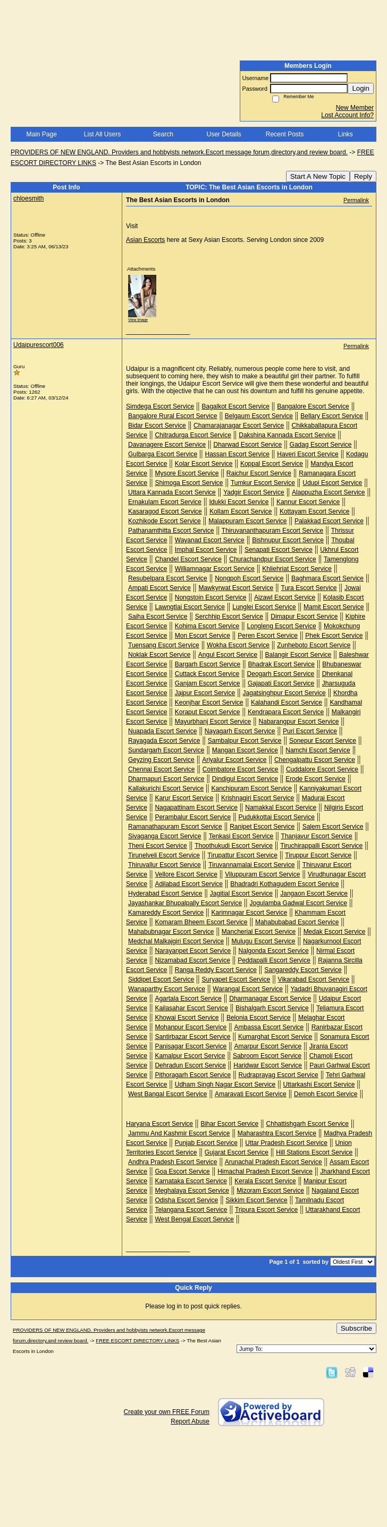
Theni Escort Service (157, 845)
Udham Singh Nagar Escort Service (225, 1084)
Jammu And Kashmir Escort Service (179, 1133)
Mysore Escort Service (186, 473)
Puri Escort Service (310, 731)
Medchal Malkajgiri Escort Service (176, 941)
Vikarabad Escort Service (314, 979)
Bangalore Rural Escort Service (172, 416)
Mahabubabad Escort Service (297, 922)
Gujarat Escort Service (236, 1152)
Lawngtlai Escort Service (189, 607)
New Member (355, 107)
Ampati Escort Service (159, 588)
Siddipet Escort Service (161, 979)
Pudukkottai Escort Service (277, 817)
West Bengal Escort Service (194, 1219)
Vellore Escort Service (186, 874)
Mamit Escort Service (334, 607)
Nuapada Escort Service (162, 731)
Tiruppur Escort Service (318, 855)
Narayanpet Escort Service (193, 951)
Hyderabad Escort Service (165, 893)
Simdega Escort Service (160, 406)
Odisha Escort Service (186, 1200)
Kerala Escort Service (265, 1181)
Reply (363, 176)
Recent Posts (285, 134)
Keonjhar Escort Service (209, 702)
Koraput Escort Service (207, 712)
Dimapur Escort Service (304, 616)
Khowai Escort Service (186, 1017)
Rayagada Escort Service (164, 740)
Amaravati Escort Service (251, 1094)
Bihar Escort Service (229, 1123)
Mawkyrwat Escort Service (235, 588)
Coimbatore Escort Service (241, 769)
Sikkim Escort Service (257, 1200)
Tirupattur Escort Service (242, 855)
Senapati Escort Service (279, 549)
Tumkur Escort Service (263, 483)
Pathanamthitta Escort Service (171, 530)
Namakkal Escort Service (280, 807)
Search (163, 134)
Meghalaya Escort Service (192, 1190)
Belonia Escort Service (258, 1017)
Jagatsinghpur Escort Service (284, 693)
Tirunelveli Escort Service (164, 855)
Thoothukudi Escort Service (234, 845)
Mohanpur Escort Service (190, 1027)
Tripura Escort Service (266, 1209)
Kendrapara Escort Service (286, 712)
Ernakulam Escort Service (164, 502)
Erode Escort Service (315, 779)
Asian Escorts (145, 240)
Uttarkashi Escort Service (319, 1084)
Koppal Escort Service (271, 463)
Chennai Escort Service (161, 769)
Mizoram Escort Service (270, 1190)
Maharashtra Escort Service (277, 1133)
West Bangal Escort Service (167, 1094)
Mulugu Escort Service (263, 941)
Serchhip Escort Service (229, 616)
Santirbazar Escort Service (192, 1036)
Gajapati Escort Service (281, 683)
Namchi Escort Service (317, 750)
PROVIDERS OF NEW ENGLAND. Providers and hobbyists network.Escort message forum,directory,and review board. (179, 152)
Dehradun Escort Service (190, 1065)
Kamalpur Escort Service (190, 1056)
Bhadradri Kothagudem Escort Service (284, 884)
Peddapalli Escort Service (274, 960)
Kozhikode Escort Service (164, 521)
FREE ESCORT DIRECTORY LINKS (137, 1340)
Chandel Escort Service (188, 559)
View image (138, 319)
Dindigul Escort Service (245, 779)
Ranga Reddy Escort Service (216, 970)
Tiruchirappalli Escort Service (321, 845)
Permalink (356, 200)
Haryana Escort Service (159, 1123)
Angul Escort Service (227, 654)
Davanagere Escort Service (167, 444)
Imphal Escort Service (206, 549)
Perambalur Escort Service (193, 817)
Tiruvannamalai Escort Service (251, 865)
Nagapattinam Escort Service (196, 807)
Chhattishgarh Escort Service (307, 1123)
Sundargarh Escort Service (166, 750)
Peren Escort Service (268, 635)
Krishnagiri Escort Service (257, 798)
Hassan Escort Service (237, 454)
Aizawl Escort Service (284, 597)
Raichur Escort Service (258, 473)
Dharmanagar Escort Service (270, 998)
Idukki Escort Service (238, 502)
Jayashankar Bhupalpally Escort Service (185, 903)
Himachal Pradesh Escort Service (265, 1171)
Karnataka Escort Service (190, 1181)
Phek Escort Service (334, 635)
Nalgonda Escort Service (274, 951)
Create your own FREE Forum (166, 1412)
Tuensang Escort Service (163, 645)
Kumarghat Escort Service (275, 1036)
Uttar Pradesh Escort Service (286, 1143)
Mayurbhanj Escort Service (213, 721)
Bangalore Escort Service (313, 406)
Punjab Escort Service (206, 1143)
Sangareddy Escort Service (302, 970)
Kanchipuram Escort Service (251, 788)
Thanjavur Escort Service (316, 836)
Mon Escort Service (202, 635)
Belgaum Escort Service (259, 416)
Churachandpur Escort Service (272, 559)
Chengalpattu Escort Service (314, 760)
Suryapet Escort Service (235, 979)
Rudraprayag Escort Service (278, 1075)
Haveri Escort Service (307, 454)
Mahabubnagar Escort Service (171, 931)
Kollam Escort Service (240, 511)
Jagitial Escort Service (241, 893)
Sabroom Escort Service (267, 1056)
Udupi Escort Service (332, 483)
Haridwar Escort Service (267, 1065)
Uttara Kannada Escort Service (172, 492)
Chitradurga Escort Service (193, 435)
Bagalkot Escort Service (235, 406)
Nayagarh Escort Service (240, 731)
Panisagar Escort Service (190, 1046)
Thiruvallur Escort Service (164, 865)
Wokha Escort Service (238, 645)
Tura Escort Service (309, 588)
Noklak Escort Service (159, 654)
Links (345, 134)
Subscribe (356, 1328)
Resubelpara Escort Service (167, 578)
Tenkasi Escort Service (241, 836)
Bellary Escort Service (331, 416)
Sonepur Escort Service (322, 740)
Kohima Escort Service (207, 626)
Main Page (41, 134)
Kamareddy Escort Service (166, 912)
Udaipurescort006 (38, 345)
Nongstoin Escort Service (211, 597)
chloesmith (28, 198)
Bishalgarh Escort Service (271, 1008)
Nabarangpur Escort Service (299, 721)
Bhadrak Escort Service (281, 664)
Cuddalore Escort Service (322, 769)
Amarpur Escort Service (268, 1046)
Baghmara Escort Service (327, 578)
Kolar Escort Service (204, 463)
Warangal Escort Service (248, 989)
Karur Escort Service (184, 798)
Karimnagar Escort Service (249, 912)
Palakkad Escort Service (329, 521)
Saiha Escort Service (157, 616)
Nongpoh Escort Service (249, 578)
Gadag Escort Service (321, 444)
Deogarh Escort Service (281, 674)
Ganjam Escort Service (207, 683)
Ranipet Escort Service (262, 826)
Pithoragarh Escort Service (193, 1075)
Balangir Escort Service (298, 654)
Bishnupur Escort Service (288, 540)
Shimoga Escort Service (189, 483)
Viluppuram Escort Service (262, 874)
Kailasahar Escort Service (191, 1008)
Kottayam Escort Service (314, 511)
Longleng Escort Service (281, 626)
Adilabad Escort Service (188, 884)
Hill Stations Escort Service (314, 1152)
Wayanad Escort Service (210, 540)
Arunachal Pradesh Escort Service (273, 1162)
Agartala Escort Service (188, 998)
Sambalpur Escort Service (245, 740)
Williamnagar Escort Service (215, 568)
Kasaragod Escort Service (165, 511)
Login (360, 88)
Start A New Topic (318, 176)
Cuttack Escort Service (207, 674)
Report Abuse (190, 1421)
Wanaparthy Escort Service (166, 989)
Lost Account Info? (347, 115)
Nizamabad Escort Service (192, 960)
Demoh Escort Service (325, 1094)
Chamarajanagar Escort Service (239, 425)
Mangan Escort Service (245, 750)
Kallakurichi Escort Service (166, 788)
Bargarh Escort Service (207, 664)
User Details (223, 134)
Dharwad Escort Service (247, 444)
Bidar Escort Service (157, 425)
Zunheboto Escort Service (313, 645)
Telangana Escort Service (191, 1209)
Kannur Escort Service (308, 502)
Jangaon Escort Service (314, 893)
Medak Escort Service (335, 931)
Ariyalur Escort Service (234, 760)
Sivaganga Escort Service (164, 836)
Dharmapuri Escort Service (166, 779)
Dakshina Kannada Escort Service (287, 435)
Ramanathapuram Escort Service (175, 826)
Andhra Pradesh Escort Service (172, 1162)
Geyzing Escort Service (161, 760)
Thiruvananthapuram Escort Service (272, 530)
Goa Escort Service (182, 1171)
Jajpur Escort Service (205, 693)
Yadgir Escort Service (253, 492)
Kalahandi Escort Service (286, 702)
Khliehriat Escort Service (297, 568)
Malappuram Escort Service (247, 521)
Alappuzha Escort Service (328, 492)
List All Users (102, 134)
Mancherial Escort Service (259, 931)
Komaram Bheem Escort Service (201, 922)
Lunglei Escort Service (264, 607)
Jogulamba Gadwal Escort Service (298, 903)
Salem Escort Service (333, 826)
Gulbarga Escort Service (162, 454)
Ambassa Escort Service (269, 1027)
